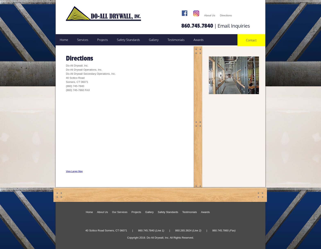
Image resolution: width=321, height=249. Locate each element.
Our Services (119, 212)
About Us (209, 15)
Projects (102, 40)
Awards (198, 40)
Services (82, 40)
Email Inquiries (234, 26)
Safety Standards (128, 40)
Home (64, 40)
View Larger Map (74, 171)
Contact (251, 40)
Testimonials (175, 40)
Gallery (154, 40)
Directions (226, 15)
